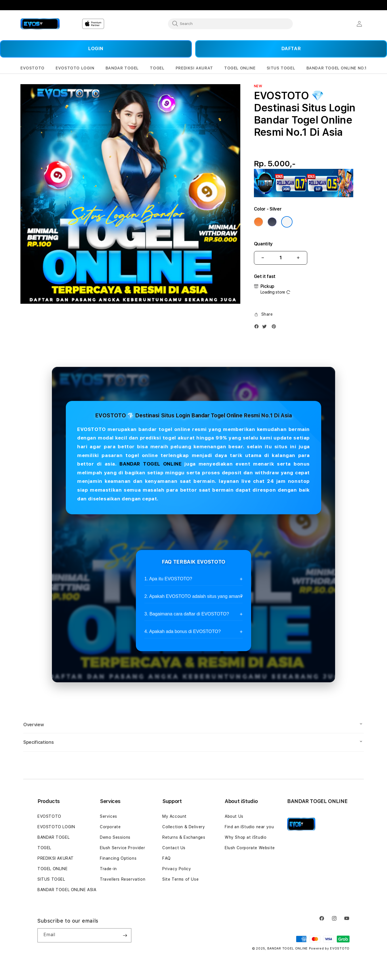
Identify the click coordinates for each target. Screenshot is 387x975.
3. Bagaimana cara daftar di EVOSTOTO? (186, 613)
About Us (234, 816)
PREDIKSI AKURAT (55, 858)
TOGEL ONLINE (52, 868)
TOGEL (44, 848)
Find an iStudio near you (249, 827)
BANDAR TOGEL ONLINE (150, 464)
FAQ (166, 858)
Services (108, 816)
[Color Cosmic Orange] (258, 221)
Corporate (110, 827)
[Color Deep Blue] (272, 221)
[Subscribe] (125, 935)
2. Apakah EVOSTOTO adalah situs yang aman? (193, 596)
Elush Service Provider (122, 848)
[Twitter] (266, 328)
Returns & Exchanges (183, 837)
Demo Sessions (115, 837)
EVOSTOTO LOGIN (56, 827)
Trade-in (108, 868)
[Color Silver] (287, 222)
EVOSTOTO (49, 816)
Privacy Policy (176, 868)
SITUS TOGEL (51, 879)
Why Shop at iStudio (245, 837)
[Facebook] (258, 328)
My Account (174, 816)
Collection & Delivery (183, 827)
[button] (32, 68)
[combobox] (230, 23)
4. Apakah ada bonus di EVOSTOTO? (182, 631)
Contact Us (174, 848)
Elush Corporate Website (250, 848)
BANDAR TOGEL (53, 837)
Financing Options (118, 858)
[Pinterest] (275, 328)
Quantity (263, 244)
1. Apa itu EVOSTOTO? (168, 578)
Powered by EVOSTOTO (329, 948)
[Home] (40, 23)
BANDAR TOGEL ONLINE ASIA (66, 889)
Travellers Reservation (122, 879)
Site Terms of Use (180, 879)
